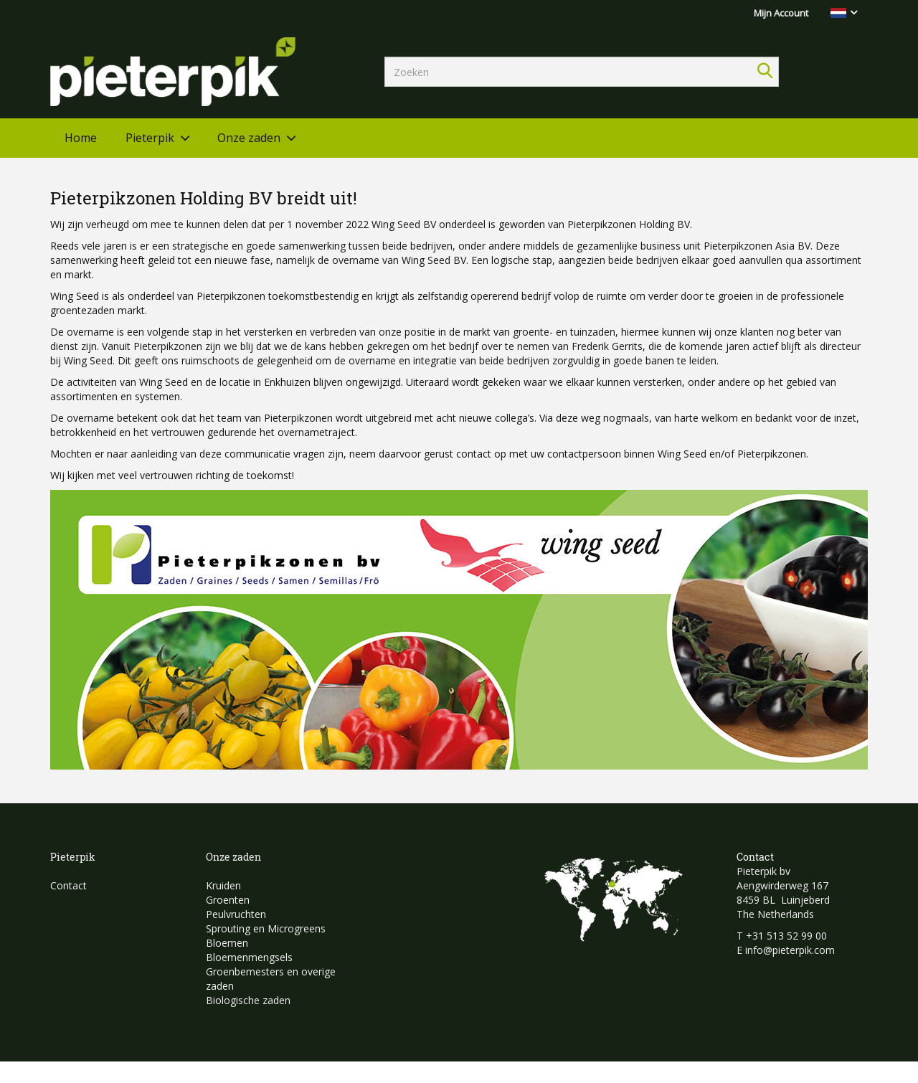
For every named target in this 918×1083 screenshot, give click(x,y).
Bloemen (227, 943)
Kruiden (223, 885)
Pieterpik (150, 138)
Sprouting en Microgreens (266, 928)
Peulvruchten (236, 914)
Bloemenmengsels (249, 957)
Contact (68, 885)
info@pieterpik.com (790, 950)
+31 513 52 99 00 (786, 935)
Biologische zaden (248, 1000)
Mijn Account (781, 12)
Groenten (228, 900)
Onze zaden (248, 138)
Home (81, 138)
